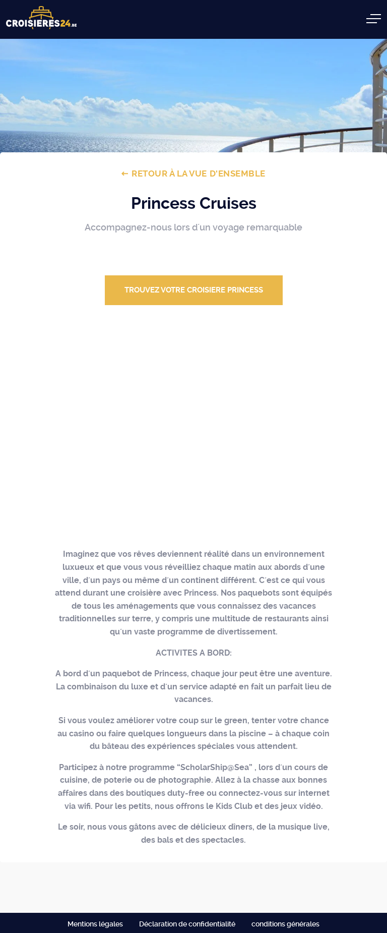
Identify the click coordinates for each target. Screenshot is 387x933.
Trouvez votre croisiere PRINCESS (193, 290)
